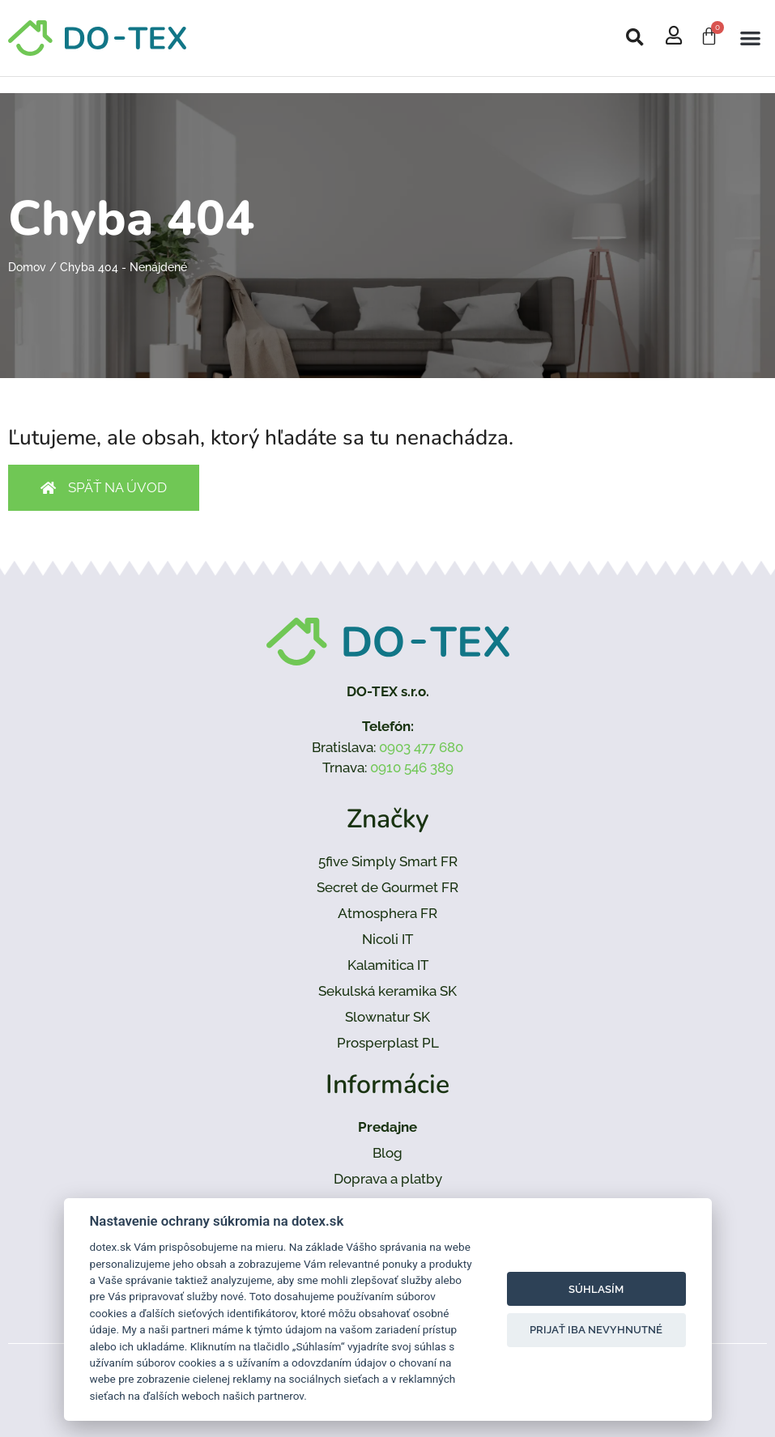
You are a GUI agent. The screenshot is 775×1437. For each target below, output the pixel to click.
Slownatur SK (387, 1017)
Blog (387, 1153)
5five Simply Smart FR (388, 861)
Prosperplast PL (388, 1043)
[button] (635, 37)
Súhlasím (596, 1289)
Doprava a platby (388, 1179)
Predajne (387, 1127)
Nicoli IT (387, 939)
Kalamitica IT (387, 965)
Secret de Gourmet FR (387, 887)
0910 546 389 (412, 767)
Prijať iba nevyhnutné (596, 1330)
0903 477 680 (421, 747)
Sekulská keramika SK (387, 991)
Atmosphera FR (387, 913)
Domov (27, 267)
